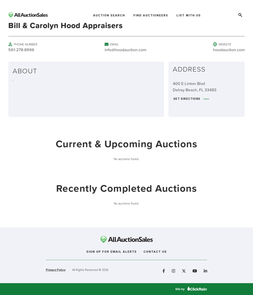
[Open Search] (240, 15)
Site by (191, 289)
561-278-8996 (21, 49)
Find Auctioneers (150, 15)
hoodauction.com (229, 49)
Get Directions (191, 98)
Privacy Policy (55, 270)
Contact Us (155, 252)
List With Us (189, 15)
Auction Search (109, 15)
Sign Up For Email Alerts (111, 252)
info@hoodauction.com (125, 49)
